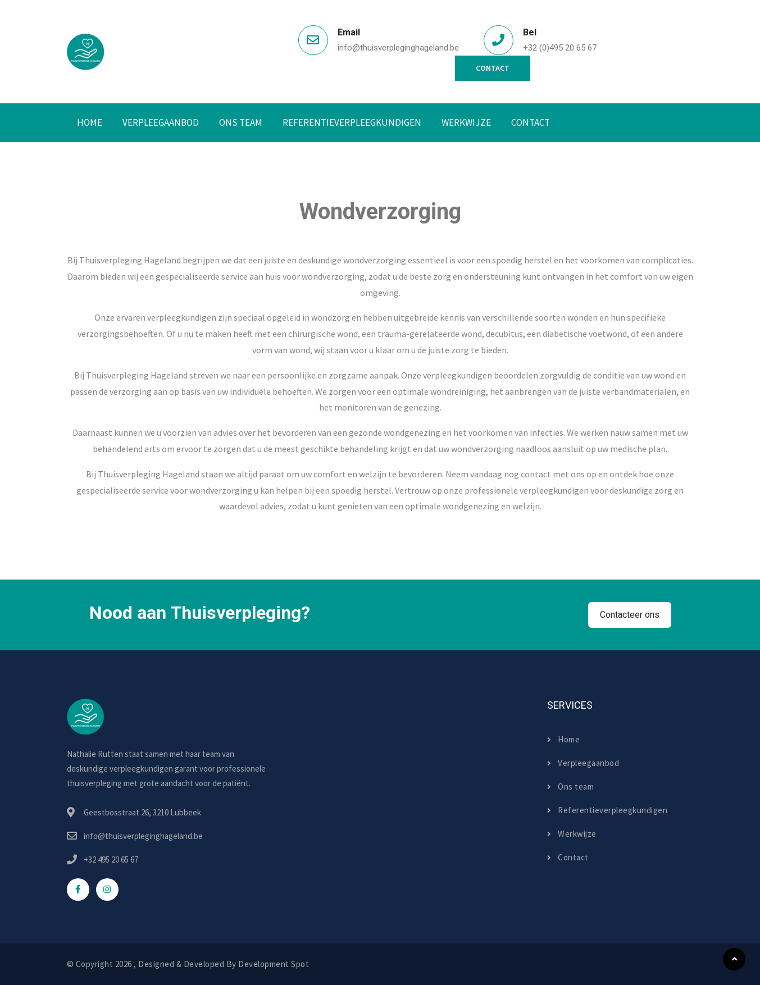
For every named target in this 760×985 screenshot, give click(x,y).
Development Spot (273, 964)
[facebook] (78, 889)
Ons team (570, 786)
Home (89, 122)
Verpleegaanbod (160, 122)
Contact (492, 68)
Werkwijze (466, 122)
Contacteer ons (629, 614)
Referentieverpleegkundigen (352, 122)
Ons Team (240, 122)
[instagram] (107, 889)
